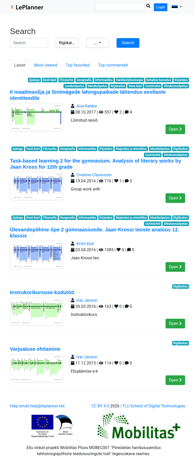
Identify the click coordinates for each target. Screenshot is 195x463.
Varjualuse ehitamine (35, 349)
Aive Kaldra (86, 106)
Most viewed (45, 65)
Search (128, 42)
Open (175, 129)
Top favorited (78, 65)
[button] (176, 7)
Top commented (113, 65)
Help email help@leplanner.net (37, 406)
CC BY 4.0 (100, 406)
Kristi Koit (85, 243)
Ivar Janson (87, 300)
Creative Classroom (94, 174)
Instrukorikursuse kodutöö (42, 292)
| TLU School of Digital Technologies (152, 406)
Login (160, 7)
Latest (20, 65)
